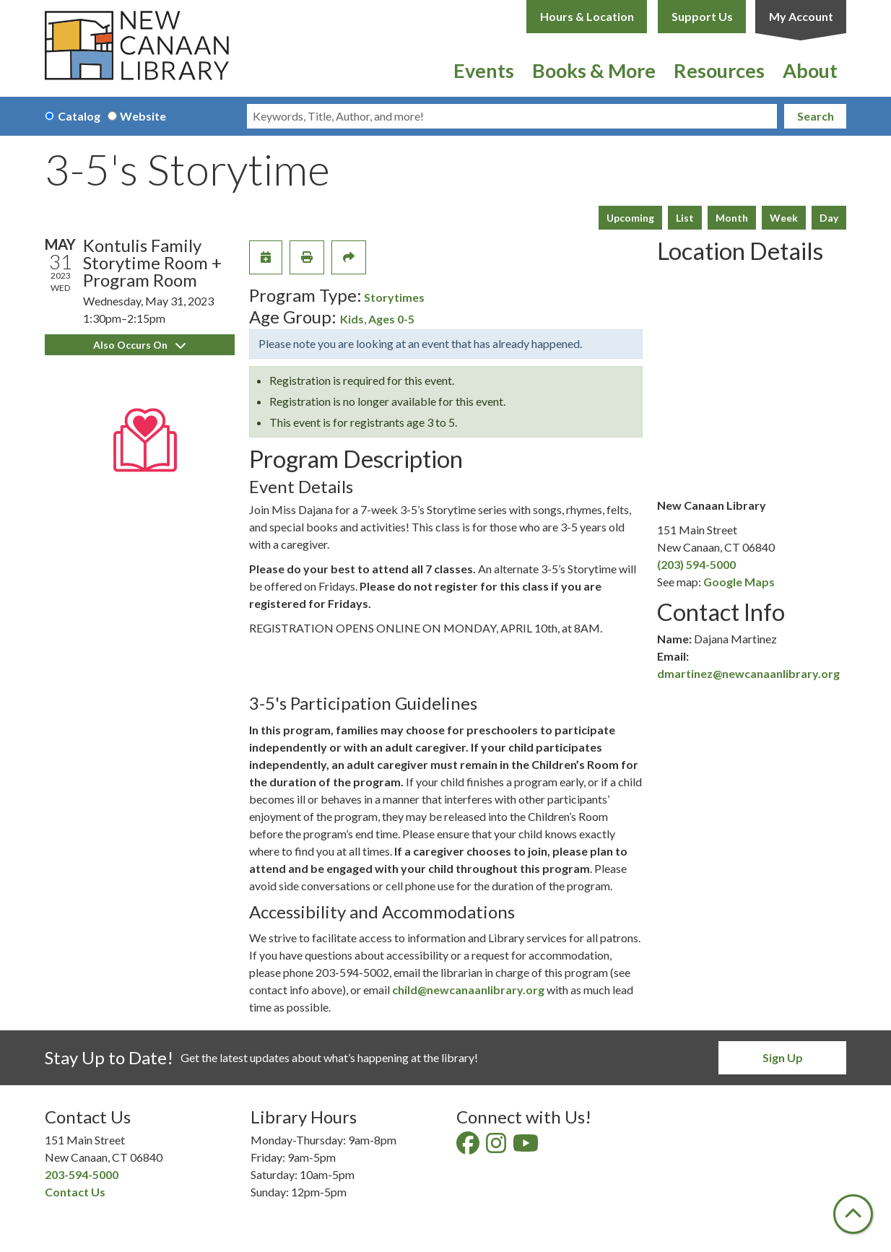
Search (815, 116)
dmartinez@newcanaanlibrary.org (748, 673)
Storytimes (394, 297)
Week (784, 218)
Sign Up (782, 1057)
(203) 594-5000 (696, 564)
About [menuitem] (810, 70)
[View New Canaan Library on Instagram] (497, 1147)
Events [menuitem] (483, 70)
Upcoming (630, 218)
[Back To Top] (853, 1214)
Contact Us (75, 1192)
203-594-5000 (81, 1174)
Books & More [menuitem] (594, 70)
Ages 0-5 (391, 319)
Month (732, 218)
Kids (352, 319)
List (685, 218)
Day (829, 218)
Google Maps (739, 581)
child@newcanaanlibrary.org (468, 989)
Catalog (79, 116)
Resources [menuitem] (719, 70)
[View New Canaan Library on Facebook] (469, 1147)
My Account (801, 16)
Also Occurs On (139, 345)
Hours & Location (587, 16)
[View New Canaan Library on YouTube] (527, 1147)
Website (143, 116)
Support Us (702, 16)
